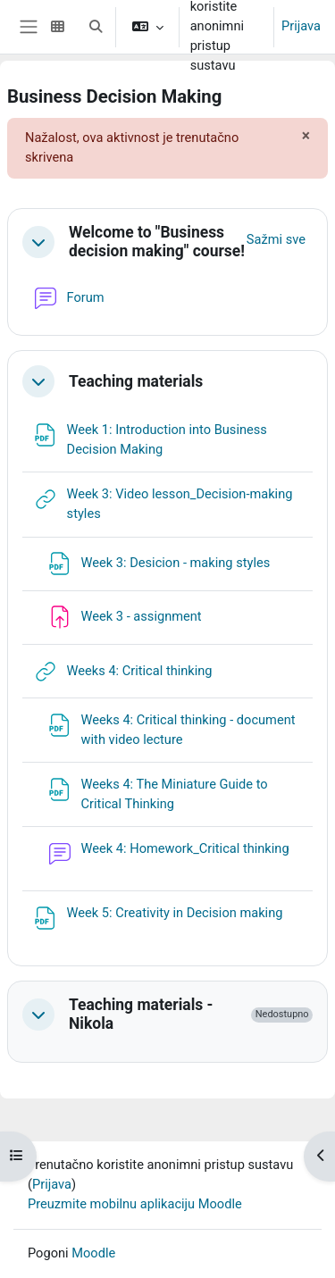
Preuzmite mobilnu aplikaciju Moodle (135, 1204)
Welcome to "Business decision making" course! (157, 241)
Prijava (301, 26)
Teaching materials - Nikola (141, 1014)
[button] (96, 27)
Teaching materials (136, 381)
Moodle (93, 1253)
